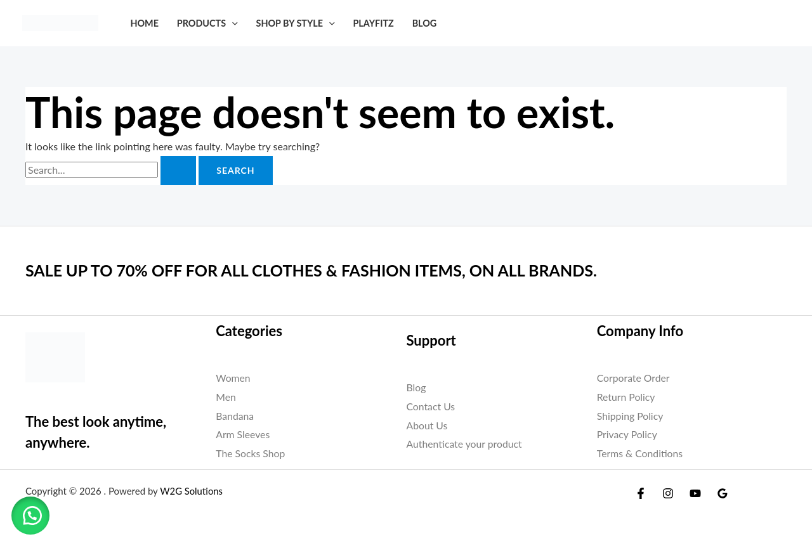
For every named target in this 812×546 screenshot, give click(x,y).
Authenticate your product (465, 444)
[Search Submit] (178, 170)
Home (144, 23)
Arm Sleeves (243, 434)
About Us (428, 425)
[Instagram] (668, 493)
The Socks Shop (251, 453)
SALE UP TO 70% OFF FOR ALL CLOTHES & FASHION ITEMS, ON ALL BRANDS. (322, 270)
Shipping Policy (630, 416)
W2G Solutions (191, 491)
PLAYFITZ (373, 23)
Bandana (235, 416)
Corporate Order (634, 378)
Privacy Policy (627, 434)
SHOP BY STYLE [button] (295, 23)
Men (226, 397)
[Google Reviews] (722, 493)
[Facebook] (640, 493)
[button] (232, 23)
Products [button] (207, 23)
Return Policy (626, 397)
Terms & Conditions (640, 453)
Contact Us (431, 406)
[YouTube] (695, 493)
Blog (424, 23)
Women (233, 378)
